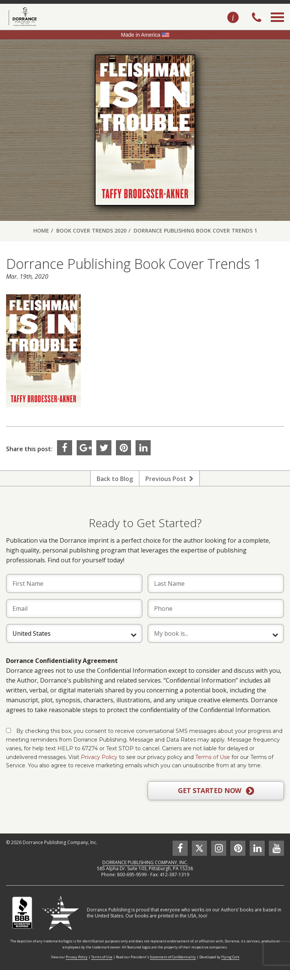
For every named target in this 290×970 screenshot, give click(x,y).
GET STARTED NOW (216, 791)
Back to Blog (115, 479)
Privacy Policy (99, 757)
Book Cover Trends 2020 (91, 230)
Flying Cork (230, 956)
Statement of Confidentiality (173, 956)
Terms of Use (212, 757)
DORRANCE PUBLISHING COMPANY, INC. (145, 862)
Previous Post (169, 479)
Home (41, 230)
